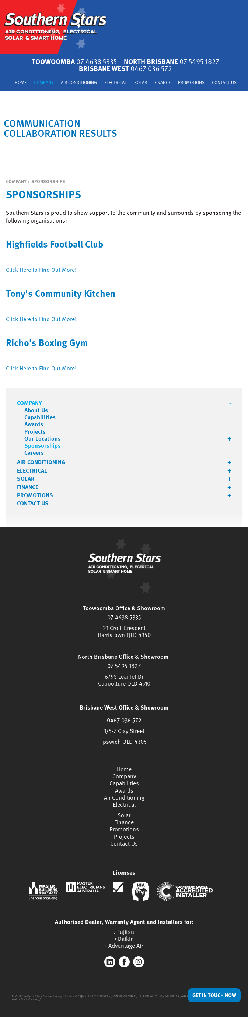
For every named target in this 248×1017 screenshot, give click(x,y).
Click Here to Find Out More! (41, 269)
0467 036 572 (124, 720)
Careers (34, 452)
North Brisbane (171, 61)
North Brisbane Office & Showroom (123, 656)
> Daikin (124, 938)
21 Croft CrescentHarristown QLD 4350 (124, 631)
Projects (35, 431)
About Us (36, 410)
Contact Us (224, 83)
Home (21, 83)
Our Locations (42, 438)
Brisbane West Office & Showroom (124, 707)
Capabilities (40, 417)
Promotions (191, 83)
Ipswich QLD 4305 (124, 741)
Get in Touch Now (214, 995)
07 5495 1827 (124, 665)
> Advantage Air (124, 945)
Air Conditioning (79, 83)
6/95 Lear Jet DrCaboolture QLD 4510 (124, 680)
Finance (162, 83)
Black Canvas (29, 999)
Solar (140, 83)
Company (43, 83)
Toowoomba (74, 61)
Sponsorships (48, 181)
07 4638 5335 (124, 617)
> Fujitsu (124, 931)
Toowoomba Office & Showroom (124, 608)
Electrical (115, 83)
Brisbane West (125, 68)
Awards (33, 424)
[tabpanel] (124, 128)
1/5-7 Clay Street (124, 730)
